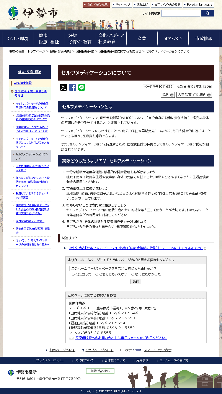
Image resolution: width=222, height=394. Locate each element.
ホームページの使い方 (174, 360)
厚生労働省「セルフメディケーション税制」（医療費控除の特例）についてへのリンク (137, 248)
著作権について (115, 360)
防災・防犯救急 (98, 4)
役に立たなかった (148, 274)
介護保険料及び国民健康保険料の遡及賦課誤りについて (33, 117)
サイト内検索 (151, 13)
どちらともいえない (113, 274)
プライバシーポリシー (50, 360)
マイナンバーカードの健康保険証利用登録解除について (32, 105)
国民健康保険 (85, 51)
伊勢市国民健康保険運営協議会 (33, 230)
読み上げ (142, 4)
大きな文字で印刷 (192, 94)
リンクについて (84, 360)
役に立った (83, 274)
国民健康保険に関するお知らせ (120, 51)
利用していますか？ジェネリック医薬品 (32, 195)
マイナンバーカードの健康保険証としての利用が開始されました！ (32, 142)
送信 (136, 281)
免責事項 (142, 360)
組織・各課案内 (100, 371)
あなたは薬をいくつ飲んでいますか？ (32, 168)
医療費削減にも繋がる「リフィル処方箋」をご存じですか (32, 129)
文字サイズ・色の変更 (167, 4)
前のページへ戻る (62, 350)
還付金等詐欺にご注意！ (30, 221)
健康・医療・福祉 (60, 51)
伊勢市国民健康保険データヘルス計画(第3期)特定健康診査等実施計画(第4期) (32, 209)
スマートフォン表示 (157, 350)
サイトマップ (123, 4)
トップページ (36, 51)
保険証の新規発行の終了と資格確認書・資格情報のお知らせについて (33, 181)
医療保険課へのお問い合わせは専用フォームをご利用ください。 (121, 338)
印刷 (165, 94)
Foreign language (199, 4)
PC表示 (126, 350)
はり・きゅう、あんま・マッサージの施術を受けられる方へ (32, 242)
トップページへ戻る (100, 350)
